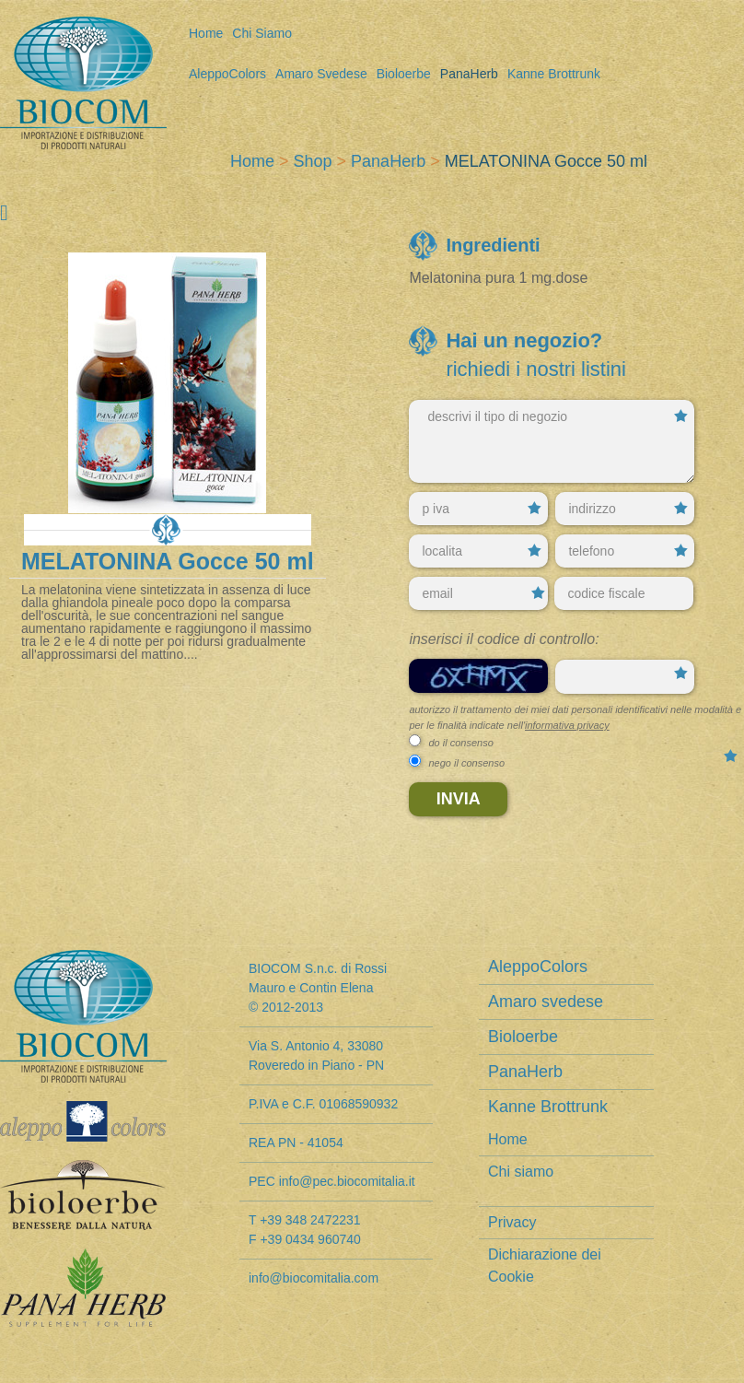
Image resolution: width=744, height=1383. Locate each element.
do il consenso (460, 742)
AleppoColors (227, 74)
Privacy (512, 1222)
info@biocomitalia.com (313, 1278)
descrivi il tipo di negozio (551, 441)
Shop (313, 161)
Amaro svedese (321, 74)
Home (206, 34)
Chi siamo (262, 34)
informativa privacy (567, 725)
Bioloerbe (404, 74)
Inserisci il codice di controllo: (504, 639)
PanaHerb (469, 74)
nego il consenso (466, 762)
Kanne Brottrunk (553, 74)
